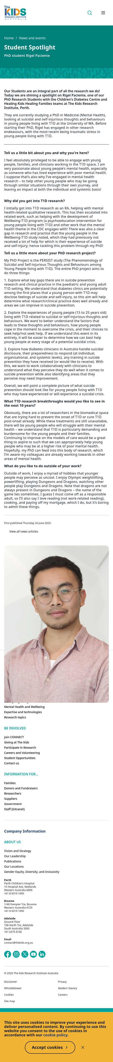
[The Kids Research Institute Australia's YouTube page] (33, 954)
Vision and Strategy (17, 851)
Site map (9, 1001)
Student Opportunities (19, 758)
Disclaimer (10, 982)
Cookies (9, 994)
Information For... (21, 774)
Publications (12, 861)
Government (13, 804)
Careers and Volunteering (22, 753)
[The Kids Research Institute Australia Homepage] (15, 13)
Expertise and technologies (23, 712)
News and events (32, 38)
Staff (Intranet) (14, 809)
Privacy (62, 982)
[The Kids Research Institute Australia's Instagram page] (16, 954)
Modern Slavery (67, 988)
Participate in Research (20, 747)
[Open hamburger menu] (103, 12)
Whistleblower (12, 988)
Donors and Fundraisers (21, 788)
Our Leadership (15, 856)
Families (10, 783)
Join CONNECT (14, 737)
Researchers (12, 793)
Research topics (15, 717)
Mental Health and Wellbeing (24, 707)
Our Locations (14, 866)
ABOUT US (12, 842)
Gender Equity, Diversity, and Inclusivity (31, 872)
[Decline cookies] (82, 1047)
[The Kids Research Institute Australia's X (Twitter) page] (24, 954)
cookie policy (55, 1034)
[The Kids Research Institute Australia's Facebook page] (7, 954)
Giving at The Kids (16, 742)
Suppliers (10, 799)
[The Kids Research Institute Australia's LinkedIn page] (41, 954)
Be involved (15, 728)
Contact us (11, 763)
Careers (63, 994)
